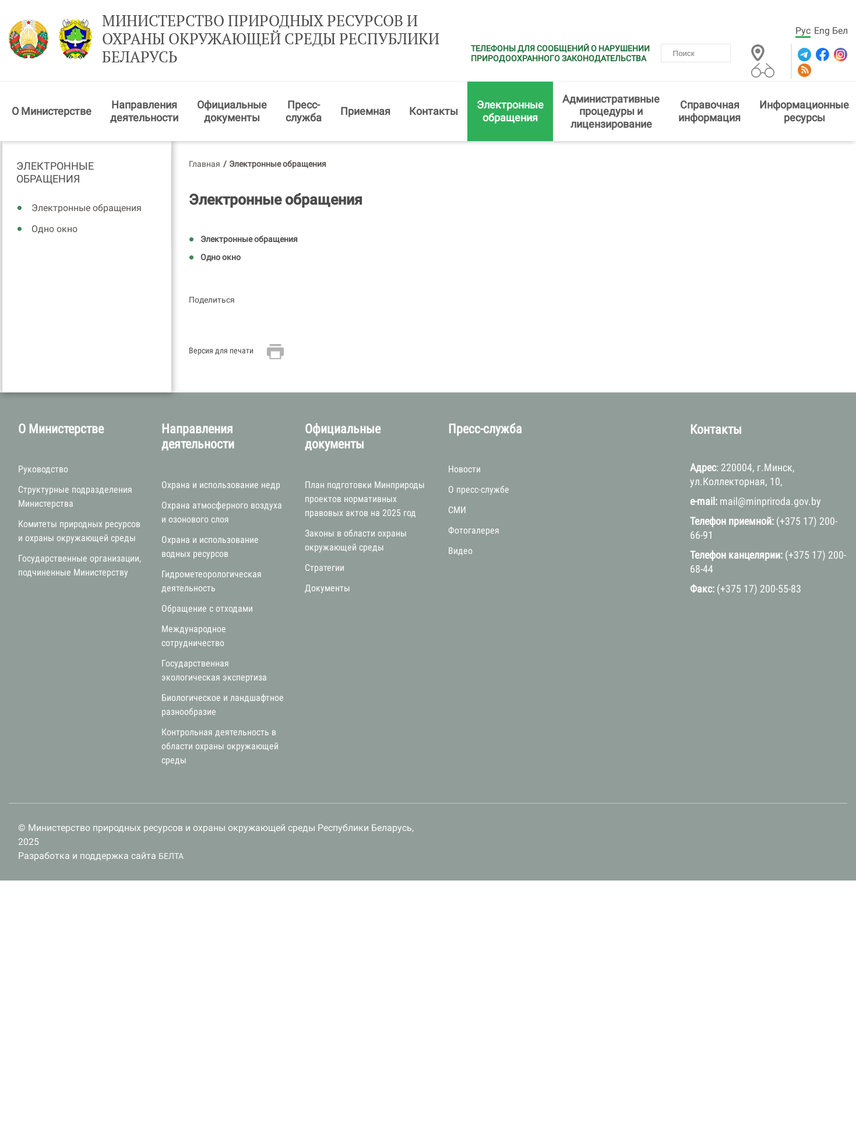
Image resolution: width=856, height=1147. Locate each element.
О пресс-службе (478, 489)
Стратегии (324, 567)
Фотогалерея (473, 530)
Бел (840, 30)
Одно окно (54, 228)
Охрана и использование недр (220, 484)
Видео (460, 550)
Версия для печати (221, 350)
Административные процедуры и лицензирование (611, 111)
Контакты (433, 111)
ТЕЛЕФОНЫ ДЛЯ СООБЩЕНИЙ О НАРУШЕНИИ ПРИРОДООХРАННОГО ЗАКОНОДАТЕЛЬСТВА (560, 53)
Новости (464, 469)
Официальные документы (232, 111)
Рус (803, 30)
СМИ (457, 509)
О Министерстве (51, 111)
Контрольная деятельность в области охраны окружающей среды (220, 746)
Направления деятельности (144, 111)
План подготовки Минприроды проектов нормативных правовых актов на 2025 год (365, 498)
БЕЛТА (171, 856)
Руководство (43, 469)
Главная (204, 164)
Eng (822, 30)
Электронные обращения (510, 111)
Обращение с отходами (207, 608)
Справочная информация (709, 111)
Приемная (365, 111)
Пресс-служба (304, 111)
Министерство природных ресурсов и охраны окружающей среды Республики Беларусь (270, 39)
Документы (327, 588)
